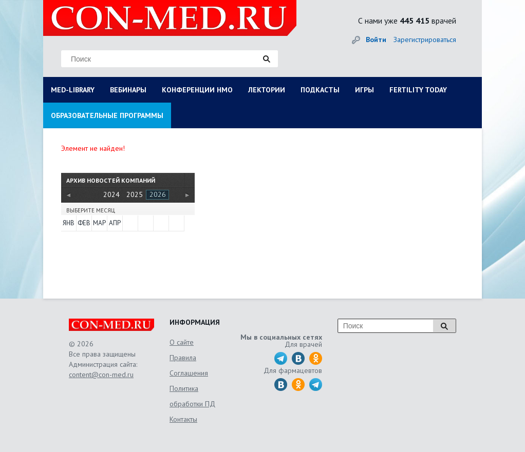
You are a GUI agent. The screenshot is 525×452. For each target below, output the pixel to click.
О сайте (182, 342)
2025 (134, 194)
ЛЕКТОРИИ (266, 89)
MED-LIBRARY (73, 89)
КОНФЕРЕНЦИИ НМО (197, 89)
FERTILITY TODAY (418, 89)
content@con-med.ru (101, 374)
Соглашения (189, 373)
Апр (115, 223)
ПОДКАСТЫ (320, 89)
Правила (183, 357)
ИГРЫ (364, 89)
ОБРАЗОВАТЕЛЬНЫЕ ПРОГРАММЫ (107, 115)
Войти (376, 39)
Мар (99, 223)
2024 (111, 194)
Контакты (183, 419)
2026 (157, 194)
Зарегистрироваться (424, 39)
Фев (84, 223)
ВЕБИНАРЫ (128, 89)
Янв (68, 223)
